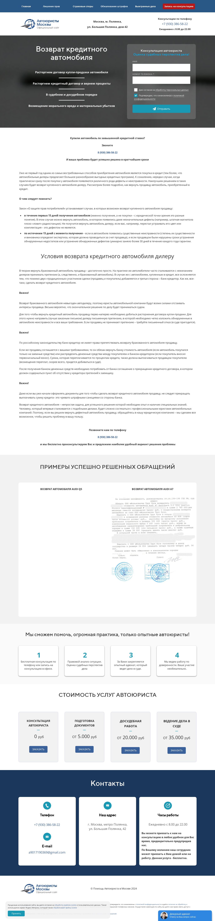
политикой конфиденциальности (148, 904)
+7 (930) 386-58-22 (175, 24)
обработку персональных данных (172, 89)
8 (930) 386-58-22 (108, 152)
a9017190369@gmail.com (47, 852)
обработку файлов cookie (65, 905)
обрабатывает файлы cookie (65, 907)
